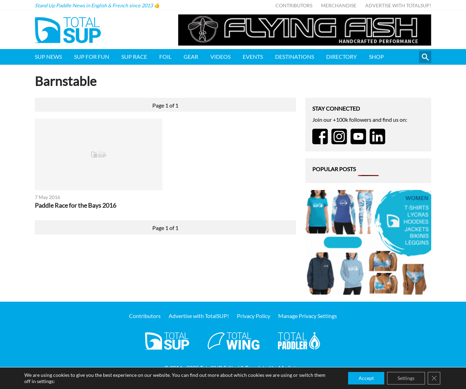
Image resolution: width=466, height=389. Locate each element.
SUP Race (134, 56)
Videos (220, 56)
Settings (406, 378)
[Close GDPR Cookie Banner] (434, 378)
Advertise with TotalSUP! (398, 5)
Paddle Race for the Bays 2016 (75, 205)
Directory (341, 56)
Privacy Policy (253, 315)
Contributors (293, 5)
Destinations (294, 56)
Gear (191, 56)
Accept (366, 378)
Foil (165, 56)
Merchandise (338, 5)
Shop (376, 56)
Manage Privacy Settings (307, 315)
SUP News (48, 56)
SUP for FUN (91, 56)
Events (253, 56)
